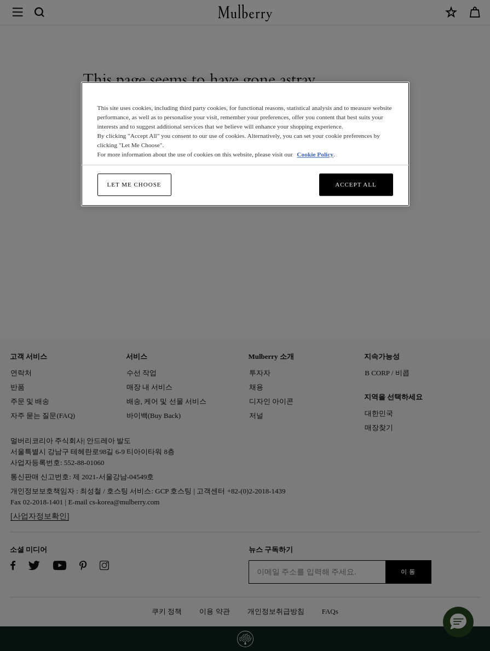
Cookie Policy (315, 154)
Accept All (356, 184)
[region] (245, 144)
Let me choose (134, 184)
